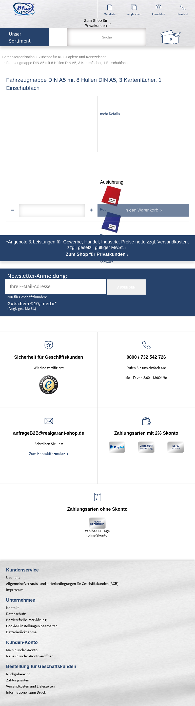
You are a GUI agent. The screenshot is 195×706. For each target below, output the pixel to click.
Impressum (14, 589)
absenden (126, 287)
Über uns (13, 577)
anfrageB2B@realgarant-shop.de (48, 433)
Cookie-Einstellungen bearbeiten (31, 625)
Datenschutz (16, 613)
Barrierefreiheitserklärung (26, 619)
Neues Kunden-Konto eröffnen (29, 656)
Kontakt (12, 607)
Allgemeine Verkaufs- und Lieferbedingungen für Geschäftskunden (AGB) (62, 583)
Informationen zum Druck (26, 692)
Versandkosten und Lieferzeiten (30, 686)
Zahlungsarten (17, 680)
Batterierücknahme (21, 631)
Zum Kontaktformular (47, 453)
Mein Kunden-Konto (21, 649)
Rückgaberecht (18, 674)
